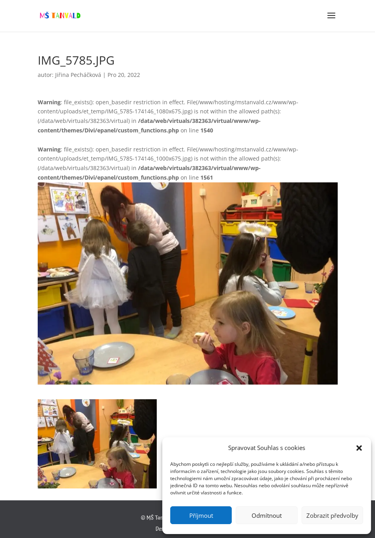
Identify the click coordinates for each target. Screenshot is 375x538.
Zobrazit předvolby (332, 515)
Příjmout (201, 515)
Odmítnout (267, 515)
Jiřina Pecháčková (78, 74)
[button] (359, 448)
